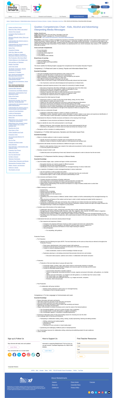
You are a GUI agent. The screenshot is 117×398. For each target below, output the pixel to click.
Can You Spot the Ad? (14, 154)
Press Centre (75, 382)
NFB (50, 370)
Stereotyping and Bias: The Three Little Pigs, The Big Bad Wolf (17, 101)
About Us (54, 385)
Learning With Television (15, 88)
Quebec (49, 21)
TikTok (75, 370)
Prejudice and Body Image (16, 142)
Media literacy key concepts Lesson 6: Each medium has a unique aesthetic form (18, 125)
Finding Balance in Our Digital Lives (18, 60)
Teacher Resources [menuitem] (79, 16)
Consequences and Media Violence (18, 90)
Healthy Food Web (13, 64)
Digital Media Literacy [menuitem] (25, 16)
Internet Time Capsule (14, 31)
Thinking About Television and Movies (19, 161)
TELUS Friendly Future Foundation (62, 370)
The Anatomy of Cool (14, 169)
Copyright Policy (76, 385)
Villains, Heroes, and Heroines (17, 165)
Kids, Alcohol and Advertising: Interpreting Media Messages (58, 37)
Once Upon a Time (14, 130)
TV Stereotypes (13, 98)
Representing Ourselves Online (17, 163)
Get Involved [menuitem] (105, 16)
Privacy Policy (75, 387)
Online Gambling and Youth (16, 132)
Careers (54, 382)
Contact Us (55, 387)
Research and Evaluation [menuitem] (45, 16)
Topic (78, 349)
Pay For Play (12, 140)
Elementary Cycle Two (58, 21)
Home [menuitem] (10, 16)
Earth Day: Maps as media (16, 52)
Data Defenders (13, 144)
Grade (78, 343)
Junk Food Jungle (13, 66)
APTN (32, 370)
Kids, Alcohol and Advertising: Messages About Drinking (16, 75)
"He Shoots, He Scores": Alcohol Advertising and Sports (17, 69)
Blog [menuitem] (93, 16)
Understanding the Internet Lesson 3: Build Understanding (18, 104)
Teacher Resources (15, 21)
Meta (46, 370)
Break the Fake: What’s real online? (18, 29)
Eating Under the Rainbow (16, 115)
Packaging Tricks (13, 134)
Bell (37, 370)
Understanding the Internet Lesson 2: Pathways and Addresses (18, 45)
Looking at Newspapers (15, 113)
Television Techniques (14, 159)
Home (8, 21)
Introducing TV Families (15, 72)
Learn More (13, 347)
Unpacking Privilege (14, 50)
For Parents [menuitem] (63, 16)
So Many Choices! (13, 156)
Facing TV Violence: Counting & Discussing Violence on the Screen (18, 55)
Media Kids (11, 117)
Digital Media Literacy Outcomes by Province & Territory (34, 21)
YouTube (80, 370)
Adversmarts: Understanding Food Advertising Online (18, 93)
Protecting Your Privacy (15, 150)
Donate (105, 7)
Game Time (12, 48)
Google (41, 370)
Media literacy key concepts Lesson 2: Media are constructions (18, 120)
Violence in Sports (13, 167)
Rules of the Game (14, 96)
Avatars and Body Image (15, 27)
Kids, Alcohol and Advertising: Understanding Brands (16, 78)
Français (107, 3)
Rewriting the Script (14, 128)
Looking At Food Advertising (16, 111)
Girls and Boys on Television (16, 62)
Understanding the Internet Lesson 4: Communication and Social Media (18, 108)
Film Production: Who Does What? (18, 58)
